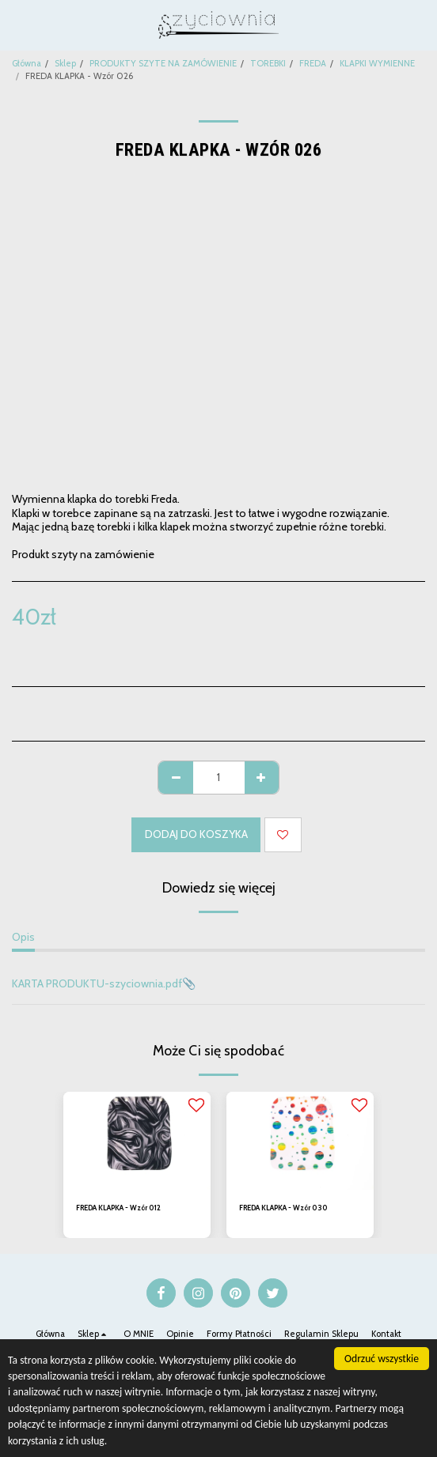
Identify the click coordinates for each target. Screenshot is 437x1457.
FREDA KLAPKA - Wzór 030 (283, 1207)
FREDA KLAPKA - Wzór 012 (118, 1207)
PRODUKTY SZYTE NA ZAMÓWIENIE (163, 63)
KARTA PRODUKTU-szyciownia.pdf (97, 983)
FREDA (312, 63)
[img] (137, 1141)
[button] (17, 24)
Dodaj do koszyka (196, 834)
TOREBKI (268, 63)
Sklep (65, 63)
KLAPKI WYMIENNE (377, 63)
